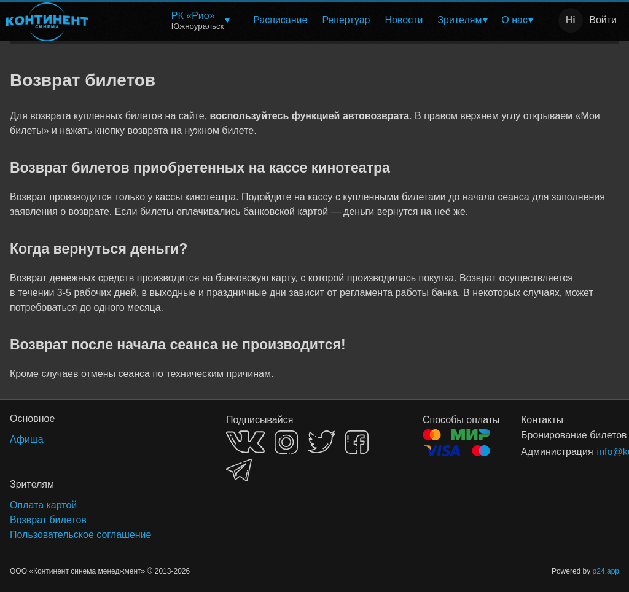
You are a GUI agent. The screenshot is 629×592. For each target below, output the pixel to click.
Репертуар (346, 20)
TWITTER (321, 441)
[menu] (319, 20)
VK (245, 441)
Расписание (280, 20)
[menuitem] (200, 20)
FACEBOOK (357, 442)
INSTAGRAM (286, 442)
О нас (514, 20)
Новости (404, 20)
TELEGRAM (239, 470)
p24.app (606, 571)
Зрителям (459, 20)
